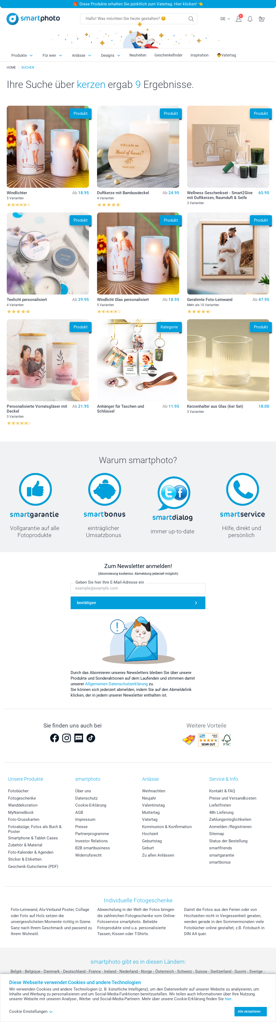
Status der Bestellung (228, 841)
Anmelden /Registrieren (230, 826)
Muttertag (151, 812)
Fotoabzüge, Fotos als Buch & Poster (34, 829)
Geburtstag (152, 841)
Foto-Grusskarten (23, 819)
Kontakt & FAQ (222, 791)
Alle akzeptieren (249, 1011)
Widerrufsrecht (88, 855)
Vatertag (149, 819)
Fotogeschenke (22, 798)
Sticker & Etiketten (25, 859)
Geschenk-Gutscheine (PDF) (33, 866)
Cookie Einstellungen (31, 1011)
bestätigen (86, 602)
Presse (81, 826)
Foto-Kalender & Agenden (30, 852)
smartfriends (220, 848)
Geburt (148, 848)
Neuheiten (137, 55)
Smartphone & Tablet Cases (33, 838)
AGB (79, 812)
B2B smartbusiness (92, 848)
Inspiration (200, 55)
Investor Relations (91, 841)
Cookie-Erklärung (90, 805)
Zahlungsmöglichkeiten (230, 819)
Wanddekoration (22, 805)
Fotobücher (18, 791)
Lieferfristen (220, 805)
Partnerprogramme (92, 833)
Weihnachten (153, 791)
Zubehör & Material (25, 845)
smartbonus (220, 862)
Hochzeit (150, 833)
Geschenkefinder (168, 55)
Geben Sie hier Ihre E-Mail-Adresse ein (109, 582)
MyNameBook (21, 812)
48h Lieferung (221, 812)
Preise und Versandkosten (232, 798)
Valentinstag (153, 805)
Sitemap (216, 833)
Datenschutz (86, 798)
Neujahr (149, 798)
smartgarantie (221, 855)
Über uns (83, 791)
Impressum (85, 819)
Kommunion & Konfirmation (167, 826)
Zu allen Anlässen (158, 855)
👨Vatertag (226, 55)
